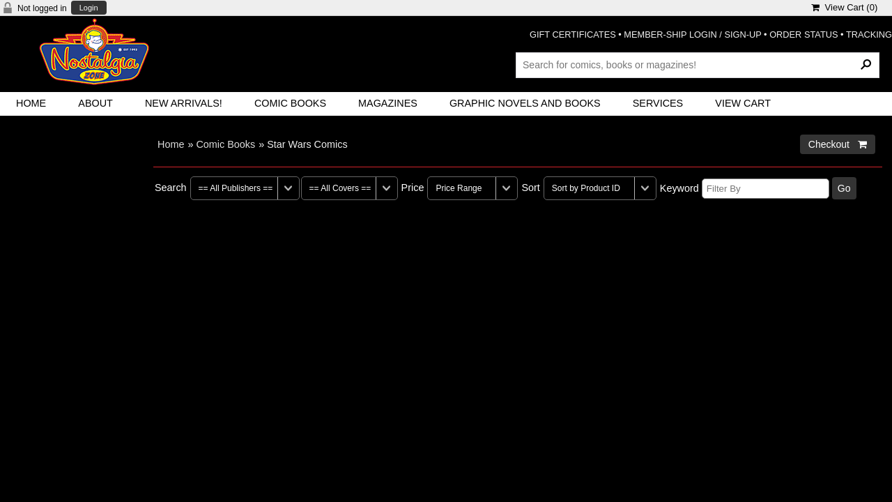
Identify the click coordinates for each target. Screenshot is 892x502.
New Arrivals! (183, 103)
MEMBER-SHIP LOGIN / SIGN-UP (692, 34)
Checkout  (837, 144)
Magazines (387, 103)
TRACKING (869, 34)
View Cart (743, 103)
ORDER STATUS (803, 34)
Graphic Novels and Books (525, 103)
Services (658, 103)
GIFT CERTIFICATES (573, 34)
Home (31, 103)
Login (88, 8)
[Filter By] (765, 188)
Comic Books (290, 103)
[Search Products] (697, 65)
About (95, 103)
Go (844, 188)
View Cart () (844, 7)
